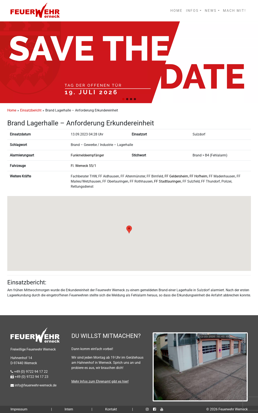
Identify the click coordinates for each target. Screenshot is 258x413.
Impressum (18, 409)
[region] (129, 62)
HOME (176, 11)
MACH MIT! (234, 11)
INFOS (192, 11)
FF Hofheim (198, 176)
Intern (69, 409)
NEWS (211, 11)
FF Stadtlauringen (167, 181)
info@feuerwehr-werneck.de (33, 385)
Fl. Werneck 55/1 (83, 166)
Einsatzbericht (30, 110)
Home (11, 110)
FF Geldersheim (176, 176)
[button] (123, 99)
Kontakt (111, 409)
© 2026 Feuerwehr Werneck (227, 409)
